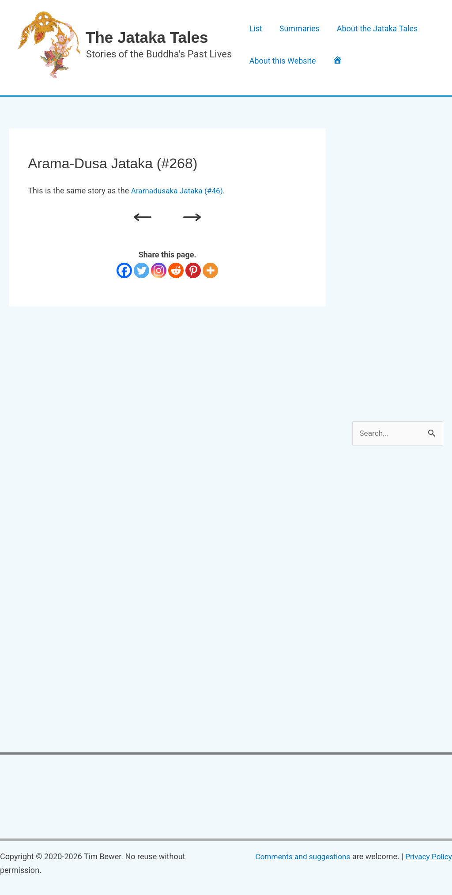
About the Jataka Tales (363, 23)
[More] (210, 270)
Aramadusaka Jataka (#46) (179, 190)
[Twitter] (141, 270)
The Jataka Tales (147, 37)
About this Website (279, 66)
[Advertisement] (402, 260)
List (252, 23)
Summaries (291, 23)
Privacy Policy (427, 857)
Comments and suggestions (298, 857)
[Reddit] (176, 270)
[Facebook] (124, 270)
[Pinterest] (193, 270)
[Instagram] (158, 270)
